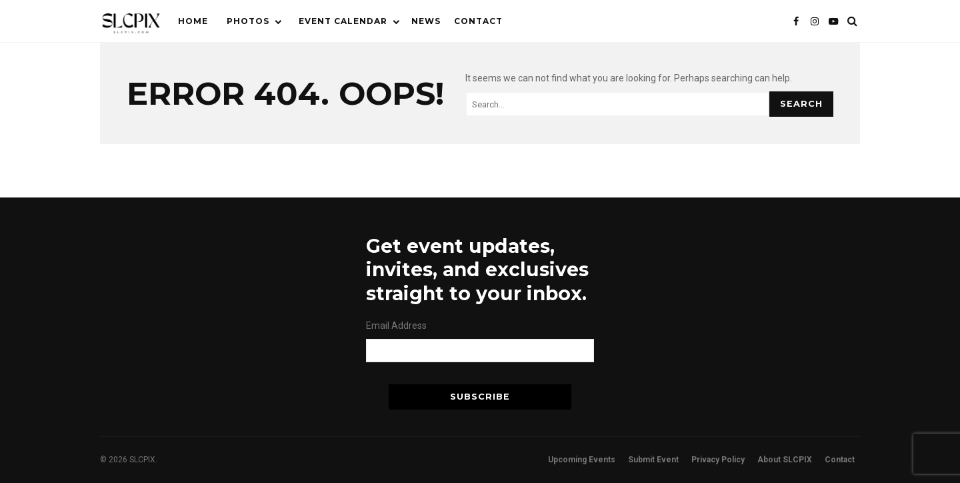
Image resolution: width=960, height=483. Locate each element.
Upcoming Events (581, 459)
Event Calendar (343, 21)
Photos (248, 21)
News (426, 21)
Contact (478, 21)
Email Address (396, 325)
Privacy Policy (718, 459)
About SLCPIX (784, 459)
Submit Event (653, 459)
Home (193, 21)
